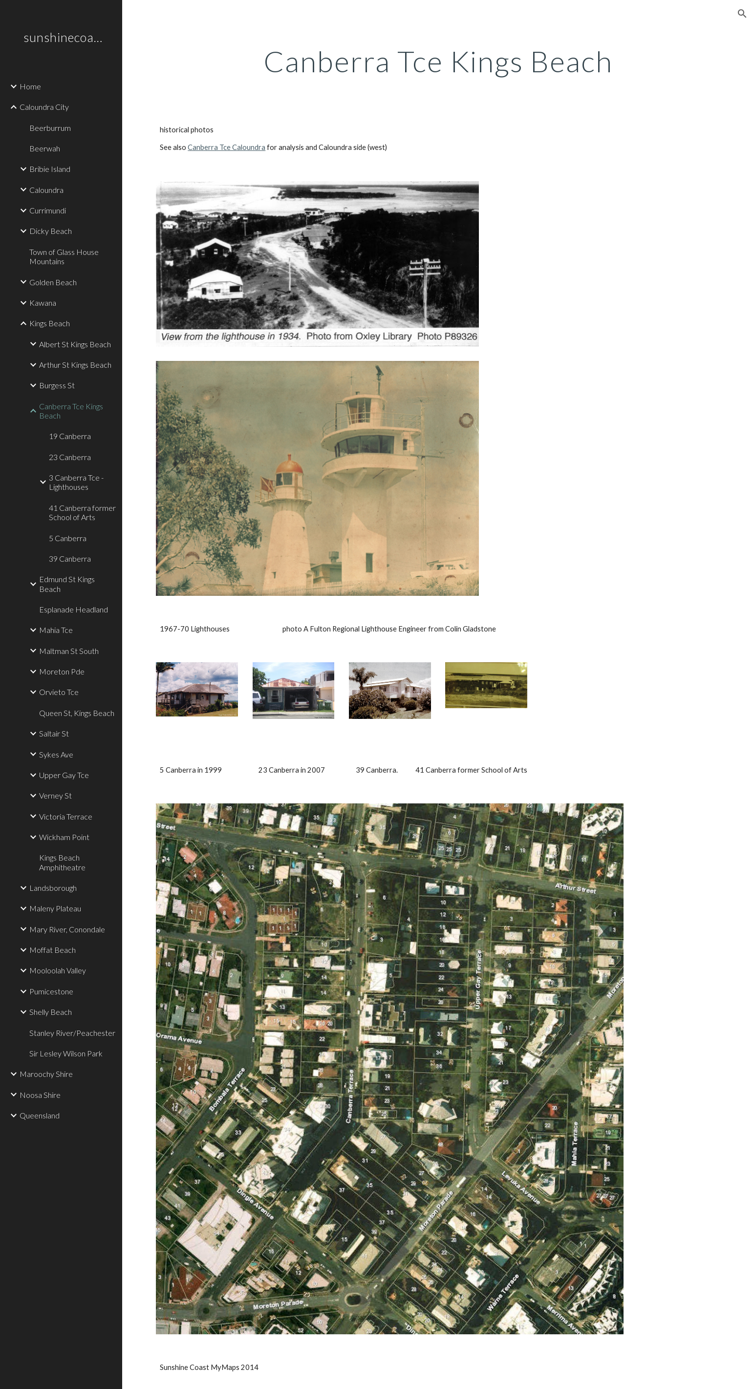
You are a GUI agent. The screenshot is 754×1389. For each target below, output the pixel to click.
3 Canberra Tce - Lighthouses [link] (76, 482)
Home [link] (30, 86)
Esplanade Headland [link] (73, 609)
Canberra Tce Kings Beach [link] (71, 410)
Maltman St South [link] (69, 650)
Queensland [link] (40, 1115)
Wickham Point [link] (64, 837)
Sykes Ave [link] (56, 754)
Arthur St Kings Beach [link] (75, 364)
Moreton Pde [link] (62, 671)
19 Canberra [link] (70, 436)
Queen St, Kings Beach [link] (76, 712)
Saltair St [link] (54, 733)
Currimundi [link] (47, 210)
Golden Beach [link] (53, 282)
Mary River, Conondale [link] (67, 929)
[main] (438, 61)
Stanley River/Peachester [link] (72, 1032)
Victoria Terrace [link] (65, 816)
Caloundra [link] (46, 189)
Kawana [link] (42, 302)
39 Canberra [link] (70, 558)
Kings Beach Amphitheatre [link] (62, 862)
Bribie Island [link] (49, 168)
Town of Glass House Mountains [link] (64, 256)
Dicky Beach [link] (50, 230)
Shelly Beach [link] (50, 1011)
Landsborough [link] (53, 887)
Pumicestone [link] (51, 991)
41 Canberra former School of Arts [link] (82, 512)
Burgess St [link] (57, 385)
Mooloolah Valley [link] (57, 970)
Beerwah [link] (44, 148)
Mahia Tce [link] (56, 629)
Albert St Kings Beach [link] (75, 344)
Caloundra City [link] (44, 106)
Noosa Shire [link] (40, 1094)
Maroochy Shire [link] (46, 1073)
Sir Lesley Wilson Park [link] (66, 1053)
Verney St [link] (55, 795)
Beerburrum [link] (50, 127)
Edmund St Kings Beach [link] (67, 583)
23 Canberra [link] (70, 457)
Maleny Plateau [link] (55, 908)
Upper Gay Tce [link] (64, 774)
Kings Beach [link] (49, 323)
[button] (742, 13)
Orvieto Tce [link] (59, 691)
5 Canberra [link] (67, 538)
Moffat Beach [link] (52, 949)
